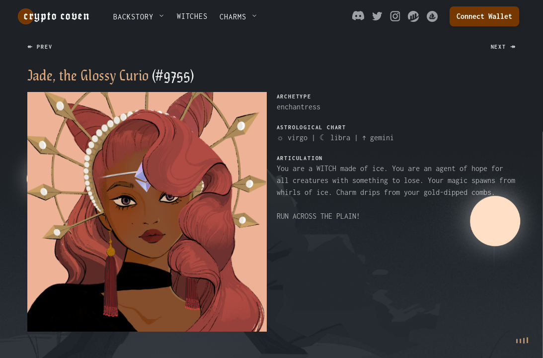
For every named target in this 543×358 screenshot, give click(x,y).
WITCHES (192, 16)
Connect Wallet (484, 16)
